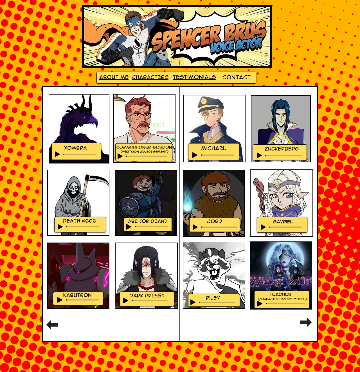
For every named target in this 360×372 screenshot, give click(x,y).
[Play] (57, 154)
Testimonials (194, 77)
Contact (236, 77)
